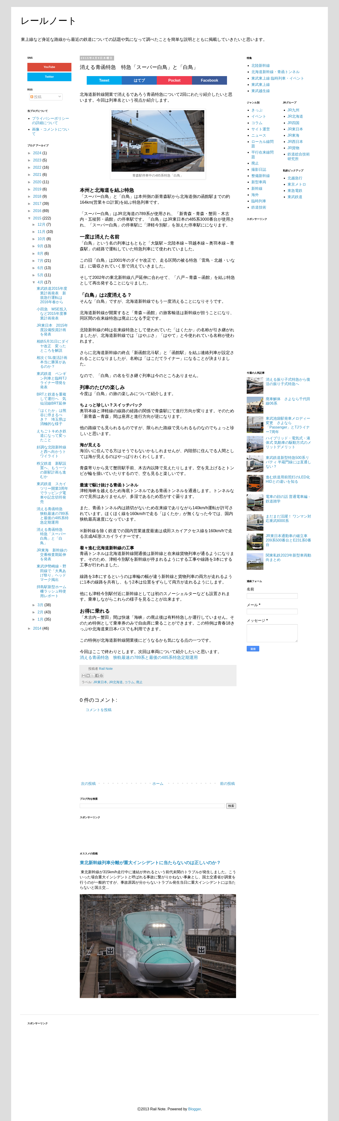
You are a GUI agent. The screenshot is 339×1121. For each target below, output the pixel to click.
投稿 (36, 97)
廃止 (139, 682)
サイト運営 (260, 129)
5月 (41, 275)
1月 (41, 619)
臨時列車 (258, 201)
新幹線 (256, 188)
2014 (37, 628)
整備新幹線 (260, 176)
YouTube (49, 67)
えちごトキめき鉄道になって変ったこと (51, 435)
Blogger (194, 1109)
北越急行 (295, 178)
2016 (37, 211)
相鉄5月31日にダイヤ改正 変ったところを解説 (53, 345)
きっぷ (256, 110)
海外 (255, 195)
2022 (37, 167)
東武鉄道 (295, 197)
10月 (42, 239)
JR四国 (294, 123)
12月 (42, 224)
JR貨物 (294, 148)
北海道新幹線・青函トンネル (275, 72)
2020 (37, 182)
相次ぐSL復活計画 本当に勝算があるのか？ (54, 362)
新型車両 (258, 182)
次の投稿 (88, 784)
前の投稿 (227, 784)
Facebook (209, 80)
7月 (41, 261)
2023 (37, 160)
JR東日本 (100, 682)
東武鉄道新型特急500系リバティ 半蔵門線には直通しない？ (288, 462)
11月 (42, 232)
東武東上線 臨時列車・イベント (277, 78)
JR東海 (294, 135)
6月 (41, 268)
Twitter (49, 76)
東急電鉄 (295, 191)
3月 (41, 605)
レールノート (48, 21)
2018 (37, 196)
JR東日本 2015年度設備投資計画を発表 (52, 329)
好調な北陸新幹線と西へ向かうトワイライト (51, 451)
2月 (41, 612)
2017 (37, 204)
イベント (258, 116)
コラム (129, 682)
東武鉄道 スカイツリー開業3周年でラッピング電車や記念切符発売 (52, 493)
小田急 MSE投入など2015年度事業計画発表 (52, 313)
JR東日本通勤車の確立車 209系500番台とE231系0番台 (288, 540)
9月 (41, 246)
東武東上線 (260, 85)
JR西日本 (295, 142)
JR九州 (294, 110)
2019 (37, 189)
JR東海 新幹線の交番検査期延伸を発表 (52, 554)
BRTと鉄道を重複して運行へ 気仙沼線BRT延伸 (51, 398)
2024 (37, 153)
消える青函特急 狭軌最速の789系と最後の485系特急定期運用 (139, 657)
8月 (41, 253)
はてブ (139, 80)
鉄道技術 (258, 207)
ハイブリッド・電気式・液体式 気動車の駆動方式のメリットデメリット (288, 442)
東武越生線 (260, 91)
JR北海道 (116, 682)
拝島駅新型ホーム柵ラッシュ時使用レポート (51, 591)
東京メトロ (297, 184)
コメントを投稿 (99, 710)
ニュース (258, 135)
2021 (37, 175)
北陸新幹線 (260, 66)
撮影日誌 (258, 169)
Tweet (104, 80)
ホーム (157, 784)
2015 (37, 218)
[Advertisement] (149, 747)
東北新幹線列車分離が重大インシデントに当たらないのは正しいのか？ (150, 862)
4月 (41, 282)
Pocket (174, 80)
